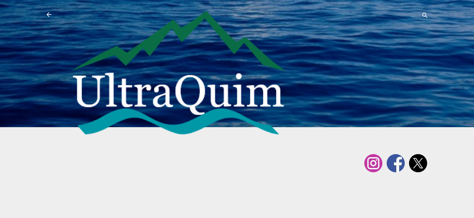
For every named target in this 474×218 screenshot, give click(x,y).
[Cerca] (425, 16)
